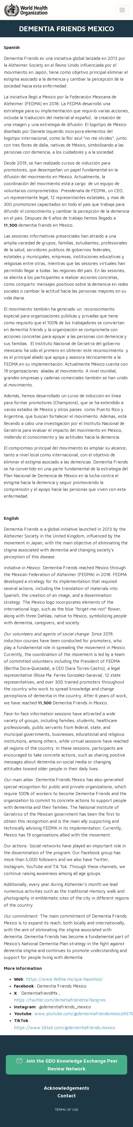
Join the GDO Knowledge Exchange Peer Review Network (66, 1064)
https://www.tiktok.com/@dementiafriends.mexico (64, 1027)
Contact (67, 1095)
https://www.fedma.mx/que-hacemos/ (64, 979)
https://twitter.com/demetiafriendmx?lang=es (60, 1000)
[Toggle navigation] (122, 10)
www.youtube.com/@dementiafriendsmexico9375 (83, 1013)
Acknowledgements (66, 1088)
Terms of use (67, 1109)
